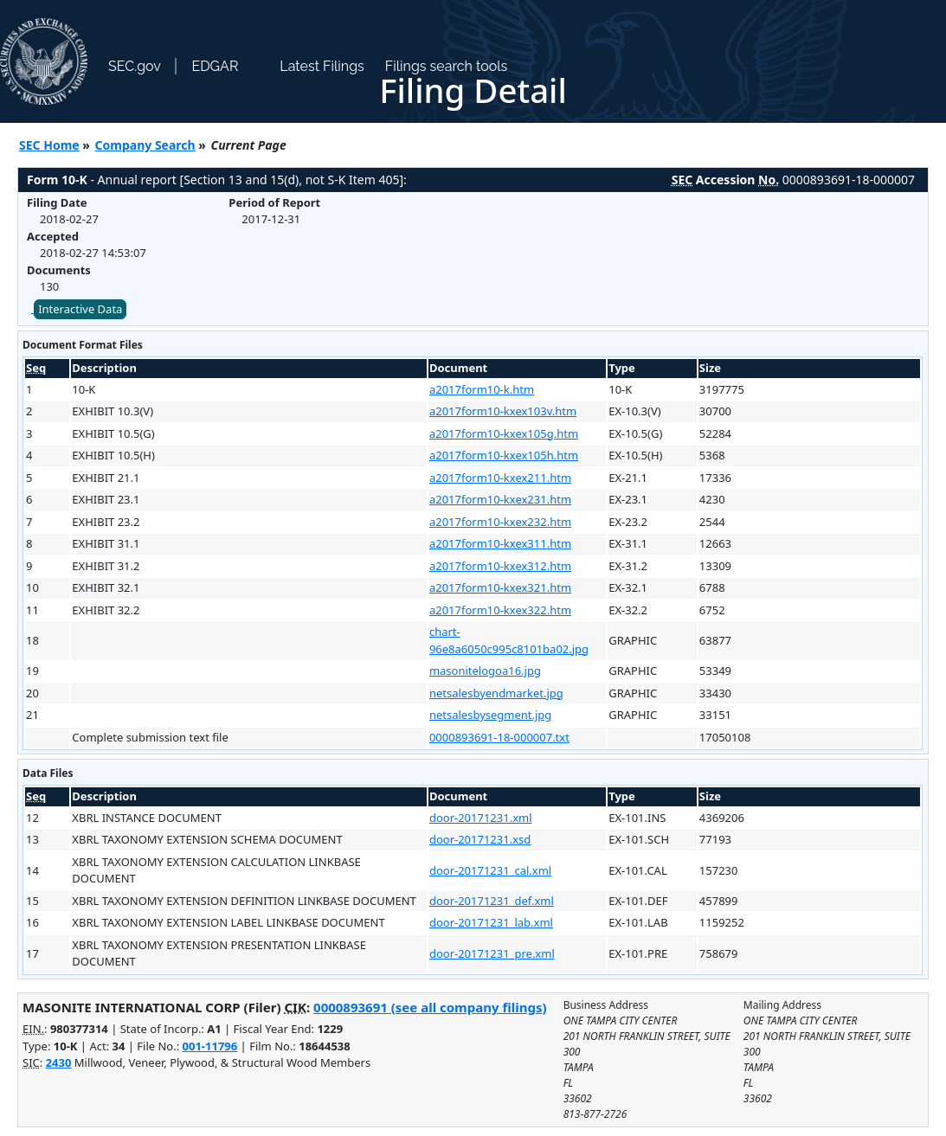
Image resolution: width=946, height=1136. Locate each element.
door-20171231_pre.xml (492, 953)
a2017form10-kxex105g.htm (503, 433)
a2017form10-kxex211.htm (500, 477)
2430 (59, 1062)
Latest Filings (322, 66)
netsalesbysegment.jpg (490, 714)
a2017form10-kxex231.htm (500, 499)
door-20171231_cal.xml (490, 870)
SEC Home (49, 145)
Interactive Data (80, 309)
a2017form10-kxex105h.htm (503, 455)
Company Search (145, 145)
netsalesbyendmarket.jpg (496, 693)
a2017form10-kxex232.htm (500, 521)
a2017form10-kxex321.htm (500, 587)
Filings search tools (446, 66)
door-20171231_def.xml (491, 900)
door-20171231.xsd (480, 839)
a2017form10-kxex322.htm (500, 610)
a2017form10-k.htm (481, 389)
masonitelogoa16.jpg (485, 670)
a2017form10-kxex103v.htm (502, 411)
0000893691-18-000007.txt (499, 737)
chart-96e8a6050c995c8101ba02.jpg (509, 640)
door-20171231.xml (480, 817)
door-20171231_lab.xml (491, 922)
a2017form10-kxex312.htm (500, 566)
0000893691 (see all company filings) (429, 1007)
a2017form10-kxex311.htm (500, 543)
